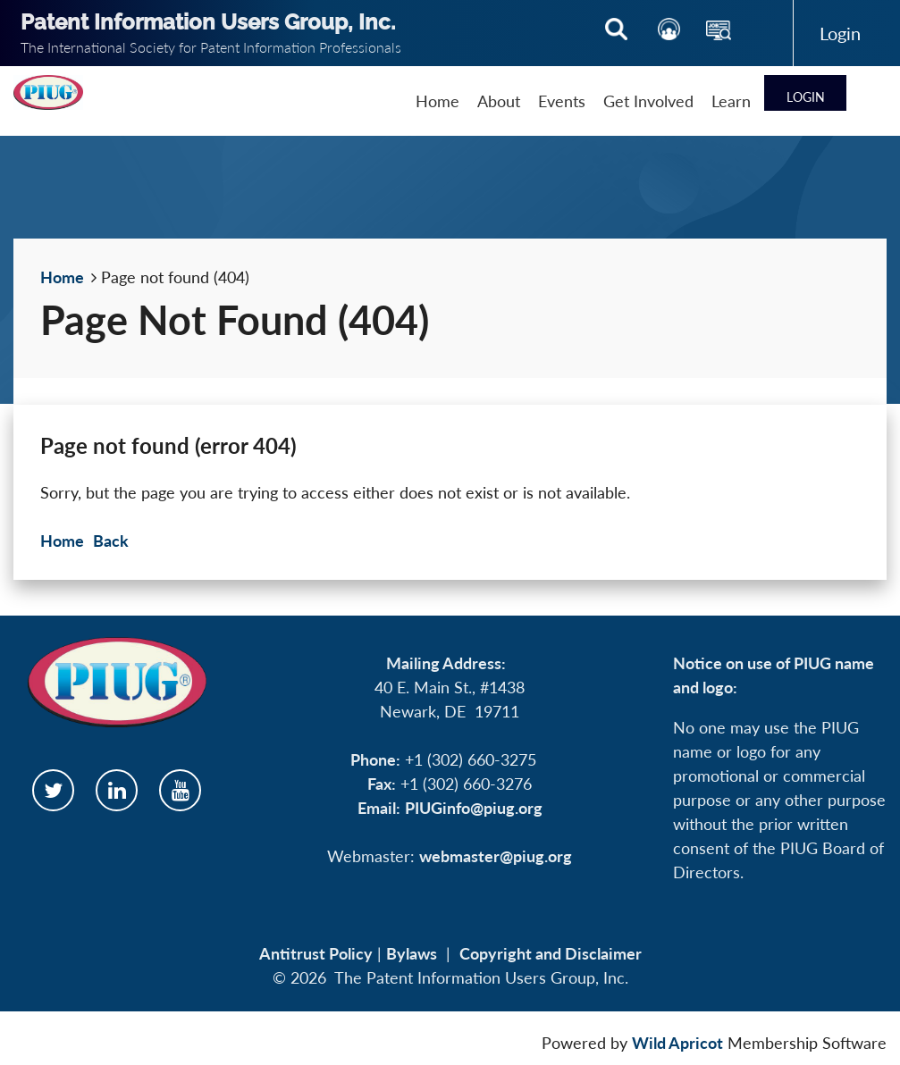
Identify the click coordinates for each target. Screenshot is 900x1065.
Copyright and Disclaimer (550, 953)
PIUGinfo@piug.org (474, 808)
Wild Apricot (677, 1042)
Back (111, 540)
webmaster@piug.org (495, 856)
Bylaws (411, 953)
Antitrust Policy (316, 953)
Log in (840, 33)
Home (62, 277)
